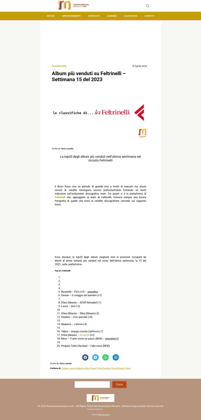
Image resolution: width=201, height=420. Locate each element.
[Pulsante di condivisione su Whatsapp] (105, 357)
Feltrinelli (60, 197)
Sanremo (112, 16)
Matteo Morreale (108, 409)
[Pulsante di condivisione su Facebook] (85, 357)
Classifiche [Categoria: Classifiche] (59, 66)
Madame (79, 368)
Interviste (94, 16)
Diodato (64, 368)
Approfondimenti (71, 16)
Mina (86, 368)
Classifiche (130, 16)
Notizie (51, 16)
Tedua (127, 368)
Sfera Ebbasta (117, 368)
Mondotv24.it (104, 415)
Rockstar (84, 335)
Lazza (71, 368)
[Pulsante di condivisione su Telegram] (116, 357)
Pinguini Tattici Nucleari (100, 368)
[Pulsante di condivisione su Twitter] (95, 357)
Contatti (149, 16)
